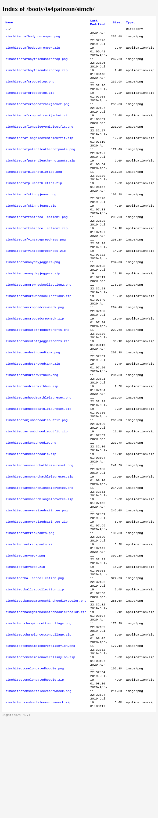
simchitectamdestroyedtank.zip (32, 413)
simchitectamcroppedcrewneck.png (34, 348)
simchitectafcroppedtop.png (29, 90)
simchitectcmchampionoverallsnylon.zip (40, 748)
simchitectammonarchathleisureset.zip (39, 542)
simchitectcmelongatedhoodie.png (34, 761)
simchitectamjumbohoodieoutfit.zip (36, 490)
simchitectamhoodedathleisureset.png (38, 452)
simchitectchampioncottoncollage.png (38, 710)
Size (117, 23)
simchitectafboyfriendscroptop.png (36, 65)
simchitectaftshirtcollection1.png (36, 245)
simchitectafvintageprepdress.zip (35, 284)
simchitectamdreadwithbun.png (31, 426)
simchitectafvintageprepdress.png (35, 271)
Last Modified (98, 23)
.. (7, 30)
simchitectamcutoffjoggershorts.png (37, 374)
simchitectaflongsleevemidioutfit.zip (39, 155)
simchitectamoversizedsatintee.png (36, 581)
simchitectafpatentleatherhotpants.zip (40, 181)
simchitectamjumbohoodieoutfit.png (36, 477)
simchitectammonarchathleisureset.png (39, 529)
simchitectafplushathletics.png (33, 194)
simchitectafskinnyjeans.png (30, 219)
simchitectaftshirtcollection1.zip (36, 258)
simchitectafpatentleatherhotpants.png (40, 168)
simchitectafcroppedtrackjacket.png (37, 116)
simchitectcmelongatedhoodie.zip (34, 774)
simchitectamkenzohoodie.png (30, 503)
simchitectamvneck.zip (25, 645)
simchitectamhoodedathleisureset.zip (38, 464)
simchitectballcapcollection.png (34, 658)
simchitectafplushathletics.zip (33, 206)
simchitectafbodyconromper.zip (32, 52)
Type (130, 23)
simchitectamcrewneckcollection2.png (38, 323)
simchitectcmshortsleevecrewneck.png (38, 787)
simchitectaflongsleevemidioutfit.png (39, 142)
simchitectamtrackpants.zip (29, 619)
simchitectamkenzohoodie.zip (30, 516)
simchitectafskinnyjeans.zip (30, 232)
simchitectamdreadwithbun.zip (31, 439)
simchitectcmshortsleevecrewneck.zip (38, 800)
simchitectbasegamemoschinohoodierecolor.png (46, 684)
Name (10, 23)
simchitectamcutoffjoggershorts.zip (37, 387)
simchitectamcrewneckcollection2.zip (38, 335)
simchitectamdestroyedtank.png (32, 400)
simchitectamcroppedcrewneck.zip (34, 361)
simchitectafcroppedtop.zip (29, 103)
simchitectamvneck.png (25, 632)
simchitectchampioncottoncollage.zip (38, 722)
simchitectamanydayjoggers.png (32, 297)
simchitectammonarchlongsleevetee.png (39, 555)
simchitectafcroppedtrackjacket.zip (37, 129)
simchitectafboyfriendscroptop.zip (36, 78)
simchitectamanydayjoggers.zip (32, 310)
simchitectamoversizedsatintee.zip (36, 593)
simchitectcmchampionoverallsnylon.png (40, 735)
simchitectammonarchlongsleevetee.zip (39, 568)
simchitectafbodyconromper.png (32, 39)
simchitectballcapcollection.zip (34, 671)
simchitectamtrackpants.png (29, 606)
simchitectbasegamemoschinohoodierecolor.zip (46, 697)
